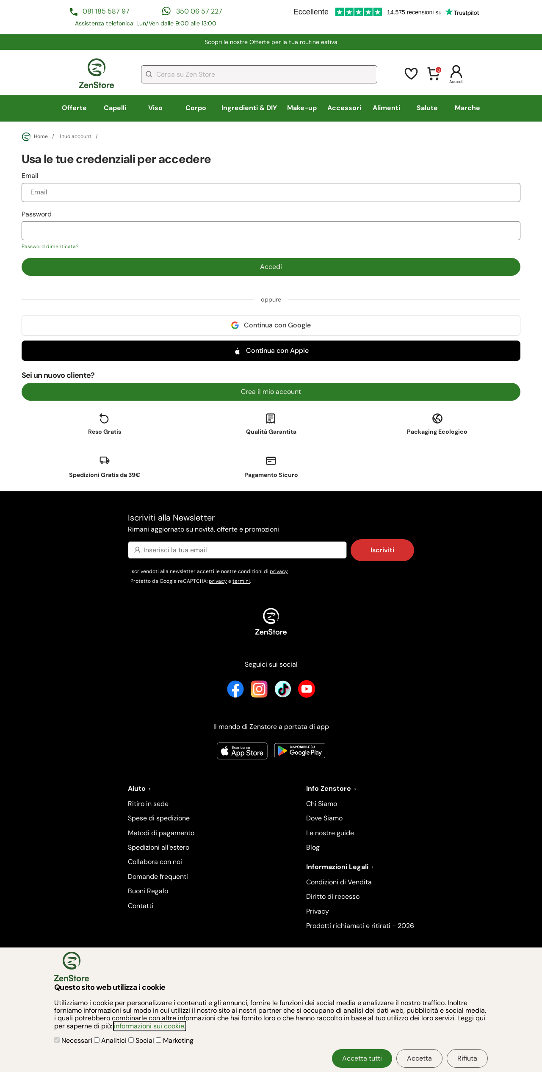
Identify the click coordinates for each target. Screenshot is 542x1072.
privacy (279, 571)
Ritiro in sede (148, 803)
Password (271, 230)
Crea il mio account (271, 391)
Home (35, 136)
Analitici (111, 1040)
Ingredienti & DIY (249, 107)
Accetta (419, 1058)
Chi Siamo (321, 803)
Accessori (344, 107)
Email (271, 186)
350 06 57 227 (199, 11)
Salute (427, 107)
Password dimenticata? (50, 246)
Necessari (74, 1040)
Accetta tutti (362, 1058)
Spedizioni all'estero (158, 847)
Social (142, 1040)
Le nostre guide (330, 832)
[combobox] (259, 74)
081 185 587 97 (106, 11)
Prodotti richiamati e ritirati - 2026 (360, 925)
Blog (313, 847)
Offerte (74, 107)
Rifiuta (467, 1058)
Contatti (140, 905)
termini (241, 581)
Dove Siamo (324, 818)
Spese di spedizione (159, 818)
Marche (467, 107)
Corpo (195, 107)
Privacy (317, 911)
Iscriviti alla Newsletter (271, 523)
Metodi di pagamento (161, 832)
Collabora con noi (155, 861)
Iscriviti (382, 550)
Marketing (175, 1040)
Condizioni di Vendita (339, 882)
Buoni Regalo (148, 890)
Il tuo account (74, 137)
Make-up (302, 107)
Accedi (271, 266)
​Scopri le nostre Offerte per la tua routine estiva (271, 42)
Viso (155, 107)
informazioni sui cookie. (149, 1026)
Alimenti (386, 107)
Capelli (115, 107)
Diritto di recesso (332, 896)
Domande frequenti (158, 876)
